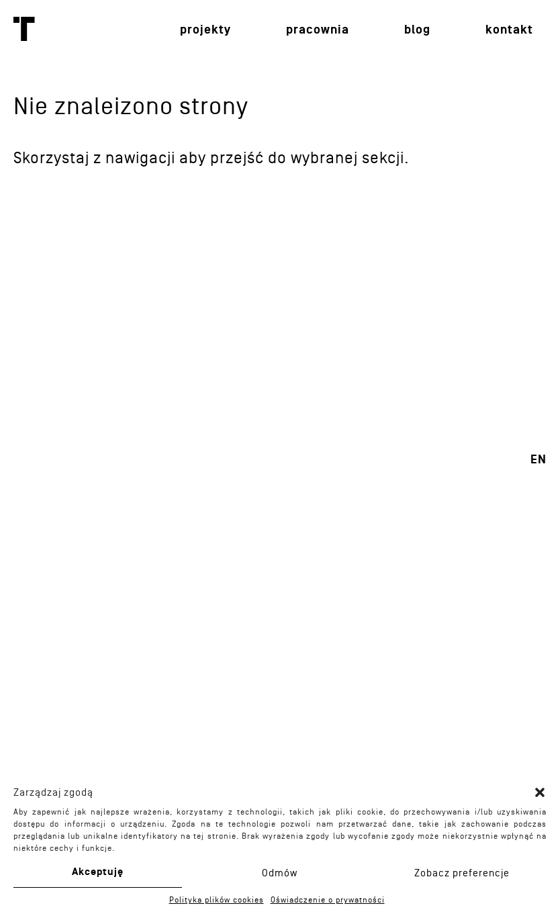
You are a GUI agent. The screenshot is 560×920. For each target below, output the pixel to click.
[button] (540, 792)
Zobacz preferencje (462, 873)
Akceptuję (98, 872)
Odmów (279, 873)
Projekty (205, 30)
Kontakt (509, 30)
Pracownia (317, 30)
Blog (417, 30)
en (538, 459)
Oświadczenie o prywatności (328, 900)
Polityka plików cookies (216, 900)
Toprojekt (24, 29)
